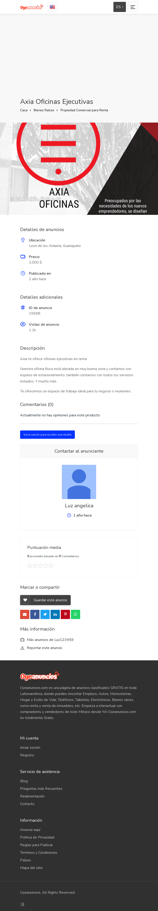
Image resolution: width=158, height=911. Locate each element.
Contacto (27, 803)
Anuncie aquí (30, 829)
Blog (24, 781)
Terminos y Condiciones (38, 852)
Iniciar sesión (30, 747)
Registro (27, 755)
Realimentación (32, 796)
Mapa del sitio (31, 867)
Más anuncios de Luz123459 (47, 639)
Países (25, 860)
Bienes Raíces (44, 110)
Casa (23, 110)
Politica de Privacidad (37, 837)
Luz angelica (79, 505)
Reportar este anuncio (41, 647)
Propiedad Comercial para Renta (84, 110)
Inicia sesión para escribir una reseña (47, 434)
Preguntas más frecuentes (41, 788)
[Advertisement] (79, 55)
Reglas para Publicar (36, 845)
